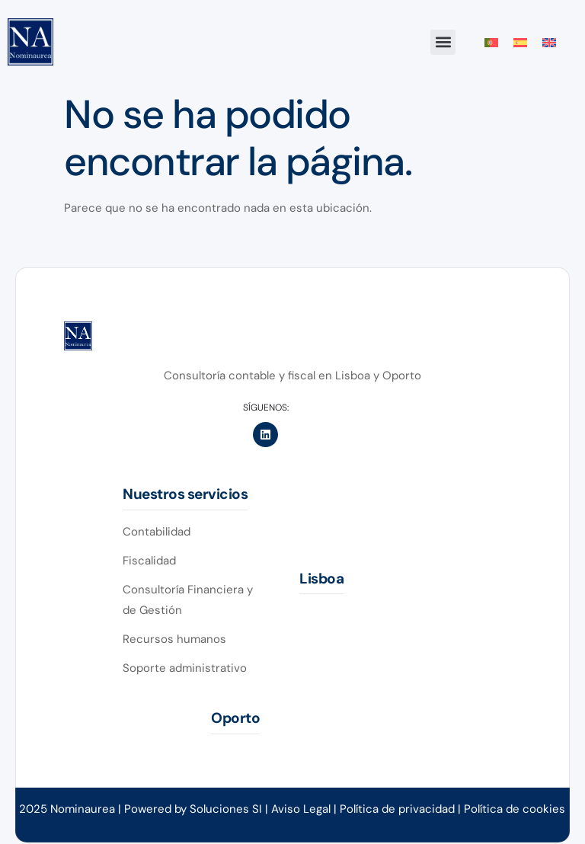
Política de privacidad (399, 809)
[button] (443, 42)
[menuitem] (491, 43)
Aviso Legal (301, 809)
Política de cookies (514, 809)
